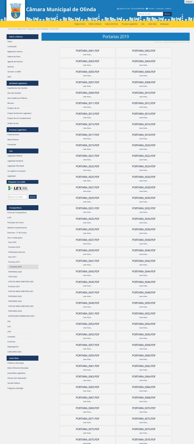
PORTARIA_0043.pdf (78, 198)
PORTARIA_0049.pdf (78, 219)
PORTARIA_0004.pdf (78, 61)
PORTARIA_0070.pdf (78, 292)
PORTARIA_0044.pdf (115, 198)
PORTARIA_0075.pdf (153, 303)
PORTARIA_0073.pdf (78, 303)
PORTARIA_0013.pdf (78, 93)
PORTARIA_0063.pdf (153, 261)
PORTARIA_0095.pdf (115, 376)
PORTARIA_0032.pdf (115, 156)
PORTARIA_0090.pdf (153, 355)
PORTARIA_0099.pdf (153, 387)
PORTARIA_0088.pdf (78, 355)
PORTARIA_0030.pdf (153, 145)
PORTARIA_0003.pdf (153, 50)
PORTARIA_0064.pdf (78, 271)
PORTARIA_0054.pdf (153, 229)
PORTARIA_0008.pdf (115, 72)
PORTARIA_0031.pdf (78, 156)
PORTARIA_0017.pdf (115, 103)
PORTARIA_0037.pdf (78, 177)
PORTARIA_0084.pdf (153, 334)
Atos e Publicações (43, 29)
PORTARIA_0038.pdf (115, 177)
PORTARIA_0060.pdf (153, 250)
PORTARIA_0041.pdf (115, 187)
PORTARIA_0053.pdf (115, 229)
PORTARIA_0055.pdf (78, 240)
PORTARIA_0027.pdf (153, 135)
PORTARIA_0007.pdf (78, 72)
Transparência (31, 29)
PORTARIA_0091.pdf (78, 366)
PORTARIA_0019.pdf (78, 113)
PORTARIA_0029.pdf (115, 145)
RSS (46, 414)
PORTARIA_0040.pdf (78, 187)
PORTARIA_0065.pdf (115, 271)
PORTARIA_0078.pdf (153, 313)
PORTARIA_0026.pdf (115, 135)
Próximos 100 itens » (182, 408)
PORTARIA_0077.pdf (115, 313)
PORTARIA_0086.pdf (115, 345)
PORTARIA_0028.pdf (78, 145)
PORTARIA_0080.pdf (115, 324)
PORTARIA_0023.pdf (115, 124)
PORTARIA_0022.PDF (78, 124)
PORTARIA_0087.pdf (153, 345)
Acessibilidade (139, 8)
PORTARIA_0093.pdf (153, 366)
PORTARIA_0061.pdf (78, 261)
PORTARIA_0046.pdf (78, 208)
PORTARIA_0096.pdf (153, 376)
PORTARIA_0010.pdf (78, 82)
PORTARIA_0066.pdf (153, 271)
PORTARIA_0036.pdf (153, 166)
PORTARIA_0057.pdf (153, 240)
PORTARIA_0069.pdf (153, 282)
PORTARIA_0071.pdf (115, 292)
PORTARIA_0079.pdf (78, 324)
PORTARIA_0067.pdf (78, 282)
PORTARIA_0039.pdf (153, 177)
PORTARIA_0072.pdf (153, 292)
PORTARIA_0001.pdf (78, 50)
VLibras (168, 8)
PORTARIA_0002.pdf (115, 50)
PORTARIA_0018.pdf (153, 103)
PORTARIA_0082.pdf (78, 334)
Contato (151, 8)
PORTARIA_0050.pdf (115, 219)
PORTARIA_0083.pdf (115, 334)
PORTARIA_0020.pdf (115, 113)
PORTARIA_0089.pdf (115, 355)
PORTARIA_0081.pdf (153, 324)
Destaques (164, 24)
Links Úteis (152, 24)
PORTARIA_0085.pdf (78, 345)
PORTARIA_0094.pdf (78, 376)
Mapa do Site (124, 8)
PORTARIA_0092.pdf (115, 366)
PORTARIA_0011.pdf (115, 82)
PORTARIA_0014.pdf (115, 93)
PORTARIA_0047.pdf (115, 208)
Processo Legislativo (130, 24)
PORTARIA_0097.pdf (78, 387)
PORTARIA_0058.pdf (78, 250)
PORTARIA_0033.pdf (153, 156)
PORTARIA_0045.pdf (153, 198)
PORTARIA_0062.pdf (115, 261)
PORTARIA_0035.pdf (115, 166)
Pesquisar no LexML (16, 182)
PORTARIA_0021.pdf (153, 113)
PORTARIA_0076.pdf (78, 313)
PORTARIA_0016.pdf (78, 103)
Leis (142, 24)
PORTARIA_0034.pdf (78, 166)
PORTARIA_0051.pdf (153, 219)
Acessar (189, 1)
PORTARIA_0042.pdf (153, 187)
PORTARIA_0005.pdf (115, 61)
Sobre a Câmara (95, 24)
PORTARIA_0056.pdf (115, 240)
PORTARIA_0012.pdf (153, 82)
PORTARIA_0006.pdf (153, 61)
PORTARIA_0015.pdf (153, 93)
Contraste (160, 8)
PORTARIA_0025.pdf (78, 135)
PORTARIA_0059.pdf (115, 250)
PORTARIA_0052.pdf (78, 229)
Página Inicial (80, 24)
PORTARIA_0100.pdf (115, 397)
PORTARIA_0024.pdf (153, 124)
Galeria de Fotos (111, 24)
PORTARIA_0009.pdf (153, 72)
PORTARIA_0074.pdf (115, 303)
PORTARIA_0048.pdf (153, 208)
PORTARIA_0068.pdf (115, 282)
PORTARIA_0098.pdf (115, 387)
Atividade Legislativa (18, 83)
